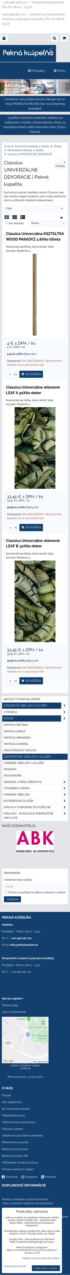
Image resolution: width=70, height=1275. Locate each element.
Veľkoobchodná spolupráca (18, 1122)
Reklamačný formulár (15, 1149)
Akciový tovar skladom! (22, 699)
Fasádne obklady (36, 795)
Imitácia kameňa (16, 744)
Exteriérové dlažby (36, 801)
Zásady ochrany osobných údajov (41, 1258)
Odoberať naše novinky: (18, 879)
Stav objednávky (12, 1102)
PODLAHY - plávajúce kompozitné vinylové (36, 816)
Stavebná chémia (36, 788)
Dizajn (36, 718)
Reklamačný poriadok (15, 1142)
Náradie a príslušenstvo (36, 782)
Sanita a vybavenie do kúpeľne (36, 807)
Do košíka (31, 374)
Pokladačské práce (13, 1115)
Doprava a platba (12, 1128)
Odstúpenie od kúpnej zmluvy (20, 1162)
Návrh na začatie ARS (15, 1155)
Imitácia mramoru (17, 737)
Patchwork (12, 775)
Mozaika (10, 769)
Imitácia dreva (15, 731)
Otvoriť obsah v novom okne (25, 1077)
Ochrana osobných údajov (18, 1169)
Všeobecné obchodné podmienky (22, 1135)
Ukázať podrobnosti (15, 1266)
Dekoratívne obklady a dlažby (27, 756)
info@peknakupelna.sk (24, 944)
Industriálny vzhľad (20, 750)
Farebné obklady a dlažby (24, 763)
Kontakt (6, 1095)
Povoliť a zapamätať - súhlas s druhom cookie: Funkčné (25, 1065)
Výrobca (36, 712)
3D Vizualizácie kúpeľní (16, 1108)
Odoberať (12, 899)
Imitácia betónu (16, 725)
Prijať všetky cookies (46, 1268)
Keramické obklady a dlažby (36, 706)
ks (12, 374)
